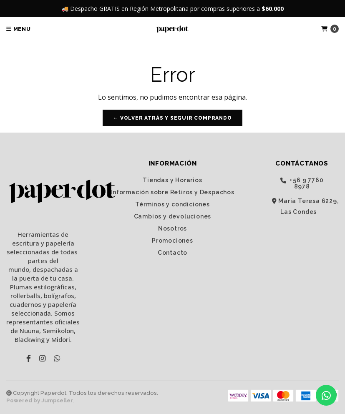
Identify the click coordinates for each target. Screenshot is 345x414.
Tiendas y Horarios (172, 180)
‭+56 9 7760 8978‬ (302, 183)
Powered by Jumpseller (39, 400)
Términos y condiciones (172, 204)
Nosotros (172, 228)
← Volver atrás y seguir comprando (172, 118)
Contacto (172, 253)
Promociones (172, 240)
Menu (18, 29)
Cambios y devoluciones (173, 216)
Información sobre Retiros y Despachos (172, 192)
